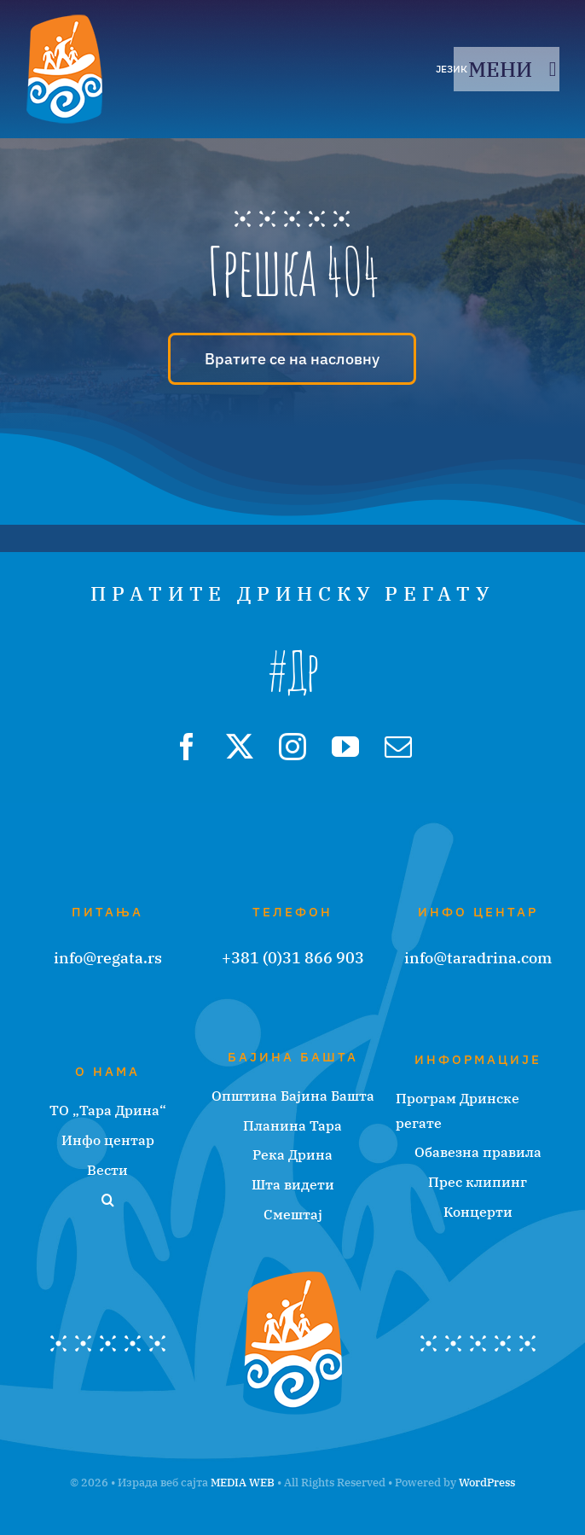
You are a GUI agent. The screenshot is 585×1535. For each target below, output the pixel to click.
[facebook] (187, 746)
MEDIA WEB (243, 1482)
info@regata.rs (108, 958)
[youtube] (345, 746)
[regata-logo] (64, 21)
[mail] (398, 746)
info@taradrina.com (478, 958)
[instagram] (292, 746)
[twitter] (239, 746)
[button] (107, 1200)
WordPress (487, 1482)
